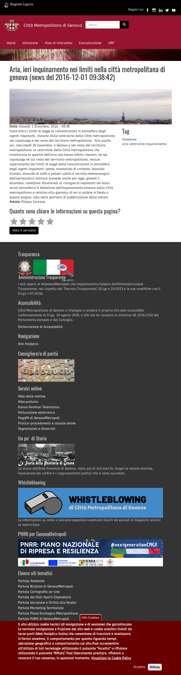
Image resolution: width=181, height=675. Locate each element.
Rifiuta (155, 667)
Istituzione (30, 43)
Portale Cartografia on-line (39, 592)
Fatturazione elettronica (36, 413)
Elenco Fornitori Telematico (38, 407)
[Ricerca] (124, 25)
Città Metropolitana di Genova (53, 25)
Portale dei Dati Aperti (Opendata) (44, 597)
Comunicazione (90, 43)
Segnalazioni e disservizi (36, 429)
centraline (137, 144)
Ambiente (129, 139)
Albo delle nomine (32, 396)
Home (11, 43)
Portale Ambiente (31, 581)
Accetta (139, 667)
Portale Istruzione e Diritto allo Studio (47, 603)
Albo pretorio (28, 402)
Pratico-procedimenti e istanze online (47, 423)
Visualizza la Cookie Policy (111, 658)
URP (111, 43)
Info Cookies (90, 618)
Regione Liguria (19, 4)
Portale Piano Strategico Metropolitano (48, 613)
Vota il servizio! (24, 230)
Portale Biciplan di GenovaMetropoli (45, 586)
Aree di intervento (58, 43)
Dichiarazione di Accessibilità (40, 327)
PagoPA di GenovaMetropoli (39, 418)
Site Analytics (28, 344)
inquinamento (156, 144)
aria (125, 144)
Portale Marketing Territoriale (41, 608)
